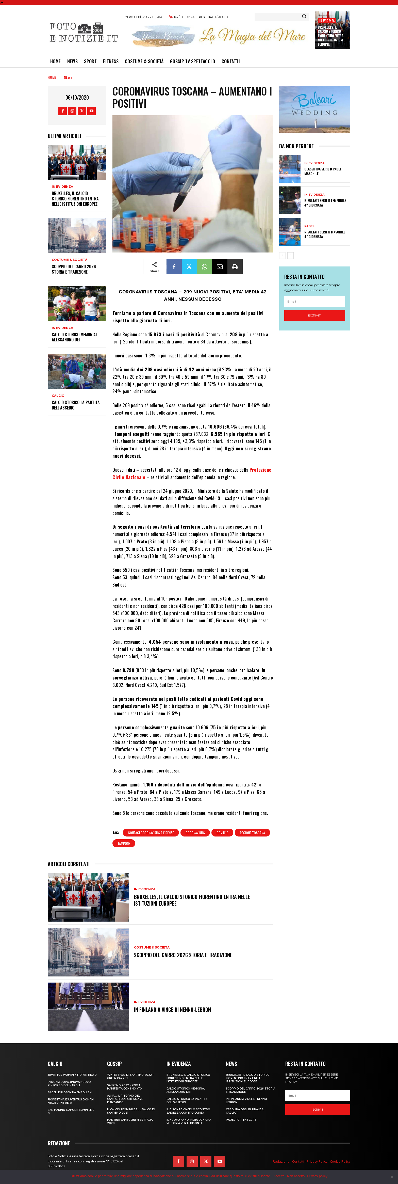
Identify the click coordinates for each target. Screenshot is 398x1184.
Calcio (58, 395)
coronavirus (195, 832)
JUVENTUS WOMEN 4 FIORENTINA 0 (72, 1075)
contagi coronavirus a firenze (151, 832)
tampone (124, 843)
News (68, 77)
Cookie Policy (340, 1161)
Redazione (281, 1161)
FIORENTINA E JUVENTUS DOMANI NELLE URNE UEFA (71, 1101)
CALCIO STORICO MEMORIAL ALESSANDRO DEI (74, 337)
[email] (314, 301)
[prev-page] (282, 255)
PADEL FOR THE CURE (241, 1120)
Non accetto (296, 1176)
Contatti (298, 1161)
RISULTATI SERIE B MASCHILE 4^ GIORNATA (324, 234)
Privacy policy (317, 1176)
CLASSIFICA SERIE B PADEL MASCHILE (322, 171)
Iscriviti (314, 315)
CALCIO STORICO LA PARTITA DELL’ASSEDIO (76, 405)
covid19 (222, 832)
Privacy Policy (317, 1161)
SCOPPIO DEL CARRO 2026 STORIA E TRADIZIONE (74, 269)
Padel (309, 226)
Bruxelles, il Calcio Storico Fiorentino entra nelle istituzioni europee (330, 36)
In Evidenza (327, 20)
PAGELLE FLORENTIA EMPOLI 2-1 (70, 1092)
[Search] (304, 17)
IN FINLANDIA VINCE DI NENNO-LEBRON (172, 1009)
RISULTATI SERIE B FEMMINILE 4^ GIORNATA (325, 203)
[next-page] (290, 255)
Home (52, 77)
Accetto (278, 1176)
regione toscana (252, 832)
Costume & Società (69, 259)
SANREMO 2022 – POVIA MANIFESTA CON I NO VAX (124, 1087)
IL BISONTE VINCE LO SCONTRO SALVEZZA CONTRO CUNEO (188, 1111)
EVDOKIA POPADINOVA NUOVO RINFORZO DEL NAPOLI (69, 1083)
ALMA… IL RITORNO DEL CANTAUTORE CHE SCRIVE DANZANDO (125, 1099)
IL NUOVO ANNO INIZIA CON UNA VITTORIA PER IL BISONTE (189, 1121)
